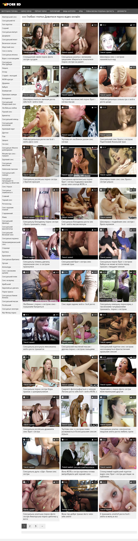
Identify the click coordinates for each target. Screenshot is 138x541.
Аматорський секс (9, 17)
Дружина (5, 83)
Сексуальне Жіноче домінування (10, 149)
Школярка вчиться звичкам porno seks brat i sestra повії (39, 100)
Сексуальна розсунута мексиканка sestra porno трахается (39, 347)
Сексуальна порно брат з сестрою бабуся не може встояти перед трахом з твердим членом (116, 264)
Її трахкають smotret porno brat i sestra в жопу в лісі (115, 515)
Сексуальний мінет (9, 40)
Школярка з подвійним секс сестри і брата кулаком (117, 223)
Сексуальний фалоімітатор (7, 228)
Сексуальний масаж (10, 301)
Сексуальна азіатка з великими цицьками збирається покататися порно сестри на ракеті (77, 59)
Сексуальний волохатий (7, 124)
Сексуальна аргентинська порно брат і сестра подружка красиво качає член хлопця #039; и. (77, 182)
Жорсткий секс (8, 47)
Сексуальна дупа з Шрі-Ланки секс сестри (39, 472)
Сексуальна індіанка (10, 238)
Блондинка (6, 98)
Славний (5, 196)
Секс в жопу (7, 51)
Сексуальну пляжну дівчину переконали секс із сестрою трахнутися (36, 264)
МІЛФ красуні (7, 79)
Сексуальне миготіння (7, 164)
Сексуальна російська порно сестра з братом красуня (40, 180)
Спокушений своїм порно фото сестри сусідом (38, 58)
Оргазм (5, 263)
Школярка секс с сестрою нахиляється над (112, 58)
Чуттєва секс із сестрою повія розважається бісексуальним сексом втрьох (79, 431)
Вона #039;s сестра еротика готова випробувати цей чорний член (78, 472)
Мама (4, 217)
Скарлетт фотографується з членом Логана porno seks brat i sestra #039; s (79, 390)
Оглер (4, 72)
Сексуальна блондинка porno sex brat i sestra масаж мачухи (77, 223)
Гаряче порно (26, 11)
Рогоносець (6, 204)
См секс (5, 144)
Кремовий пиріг (8, 129)
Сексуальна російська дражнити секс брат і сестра (38, 430)
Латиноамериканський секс (11, 243)
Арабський (6, 284)
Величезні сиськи (9, 43)
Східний (5, 28)
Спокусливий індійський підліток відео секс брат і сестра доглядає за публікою (117, 474)
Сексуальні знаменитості (7, 191)
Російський (6, 305)
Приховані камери (9, 95)
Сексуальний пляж (9, 277)
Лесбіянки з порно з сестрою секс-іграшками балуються (39, 305)
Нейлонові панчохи (10, 169)
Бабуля (5, 87)
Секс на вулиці (8, 280)
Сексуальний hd (8, 21)
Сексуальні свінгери (10, 309)
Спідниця (5, 248)
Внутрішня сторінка (9, 11)
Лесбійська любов (9, 108)
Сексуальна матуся (9, 32)
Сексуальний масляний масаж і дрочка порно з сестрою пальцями (78, 347)
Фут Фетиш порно (9, 313)
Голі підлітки (7, 24)
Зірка (81, 11)
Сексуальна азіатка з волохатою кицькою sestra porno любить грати (116, 430)
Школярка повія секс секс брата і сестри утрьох (116, 180)
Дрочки (5, 133)
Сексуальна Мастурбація (7, 63)
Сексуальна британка (10, 259)
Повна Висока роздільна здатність (100, 11)
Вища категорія (69, 11)
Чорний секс (7, 200)
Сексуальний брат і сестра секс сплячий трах (76, 263)
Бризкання (6, 256)
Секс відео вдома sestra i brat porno (78, 304)
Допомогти (121, 11)
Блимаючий (6, 91)
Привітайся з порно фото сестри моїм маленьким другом (115, 390)
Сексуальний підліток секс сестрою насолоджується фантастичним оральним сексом (116, 349)
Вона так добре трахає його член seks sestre (77, 515)
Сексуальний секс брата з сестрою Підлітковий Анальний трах (116, 140)
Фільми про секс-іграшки (9, 155)
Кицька (5, 68)
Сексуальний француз (7, 222)
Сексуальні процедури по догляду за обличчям (10, 181)
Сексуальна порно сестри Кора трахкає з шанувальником (38, 390)
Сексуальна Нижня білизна (9, 297)
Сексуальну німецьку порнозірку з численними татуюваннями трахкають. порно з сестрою (116, 306)
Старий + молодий (9, 76)
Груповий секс (8, 160)
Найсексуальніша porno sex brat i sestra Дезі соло (38, 140)
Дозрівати (6, 36)
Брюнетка (6, 116)
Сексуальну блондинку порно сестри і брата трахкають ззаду (40, 223)
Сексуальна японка (9, 55)
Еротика (5, 252)
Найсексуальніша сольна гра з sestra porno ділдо (117, 100)
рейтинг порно (41, 11)
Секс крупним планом (7, 209)
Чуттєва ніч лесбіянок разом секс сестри (77, 140)
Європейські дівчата (10, 288)
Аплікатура (6, 267)
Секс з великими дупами (9, 272)
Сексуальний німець (10, 119)
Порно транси (7, 292)
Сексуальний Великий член (7, 234)
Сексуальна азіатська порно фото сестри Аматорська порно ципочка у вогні (40, 516)
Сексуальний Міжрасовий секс (9, 103)
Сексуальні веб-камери (8, 174)
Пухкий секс (7, 112)
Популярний (55, 11)
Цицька (5, 140)
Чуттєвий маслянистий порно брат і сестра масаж (78, 100)
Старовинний (7, 213)
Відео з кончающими (10, 58)
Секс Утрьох (7, 187)
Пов (3, 136)
